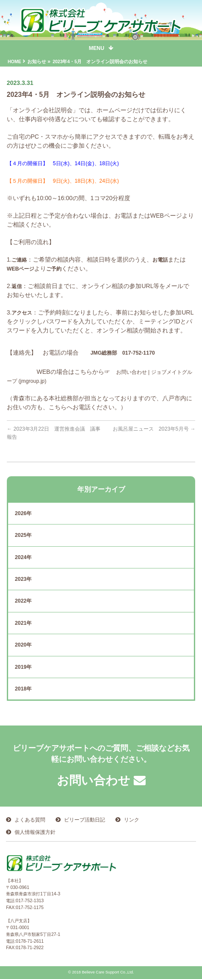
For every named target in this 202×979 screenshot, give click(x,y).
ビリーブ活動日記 (84, 820)
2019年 (23, 667)
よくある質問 (30, 820)
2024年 (23, 557)
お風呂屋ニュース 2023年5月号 (154, 429)
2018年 (23, 689)
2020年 (23, 645)
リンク (131, 820)
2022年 (23, 601)
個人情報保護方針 (35, 832)
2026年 (23, 513)
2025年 (23, 535)
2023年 (23, 579)
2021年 (23, 623)
